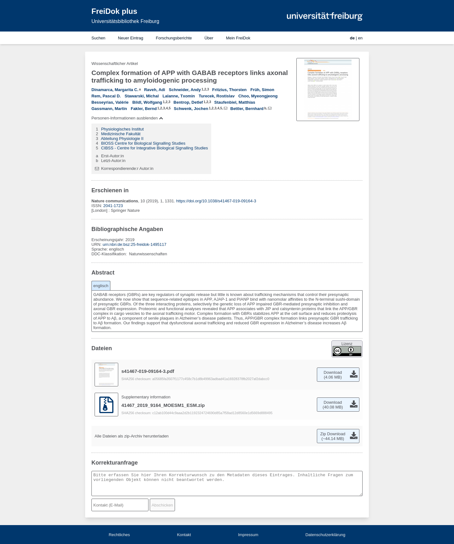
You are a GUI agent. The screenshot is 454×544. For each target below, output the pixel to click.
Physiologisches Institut (122, 129)
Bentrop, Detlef (188, 102)
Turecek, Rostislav (217, 96)
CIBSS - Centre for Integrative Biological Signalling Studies (154, 148)
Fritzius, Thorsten (229, 89)
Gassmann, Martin (109, 108)
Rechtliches (119, 534)
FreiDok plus (114, 11)
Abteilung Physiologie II (122, 138)
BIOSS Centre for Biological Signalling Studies (143, 143)
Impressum (248, 534)
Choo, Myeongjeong (257, 96)
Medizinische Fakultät (121, 133)
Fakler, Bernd (144, 108)
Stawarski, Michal (142, 96)
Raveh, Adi (154, 89)
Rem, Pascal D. (106, 96)
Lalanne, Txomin (179, 96)
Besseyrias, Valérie (110, 102)
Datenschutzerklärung (325, 534)
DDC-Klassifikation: (109, 254)
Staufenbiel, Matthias (234, 102)
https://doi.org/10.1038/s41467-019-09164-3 (216, 201)
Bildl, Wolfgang (147, 102)
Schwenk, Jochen (191, 108)
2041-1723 (113, 205)
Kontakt (184, 534)
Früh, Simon (262, 89)
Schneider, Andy (185, 89)
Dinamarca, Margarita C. (114, 89)
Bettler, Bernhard (247, 108)
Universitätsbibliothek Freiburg (125, 21)
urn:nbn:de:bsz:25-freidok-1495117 (134, 244)
